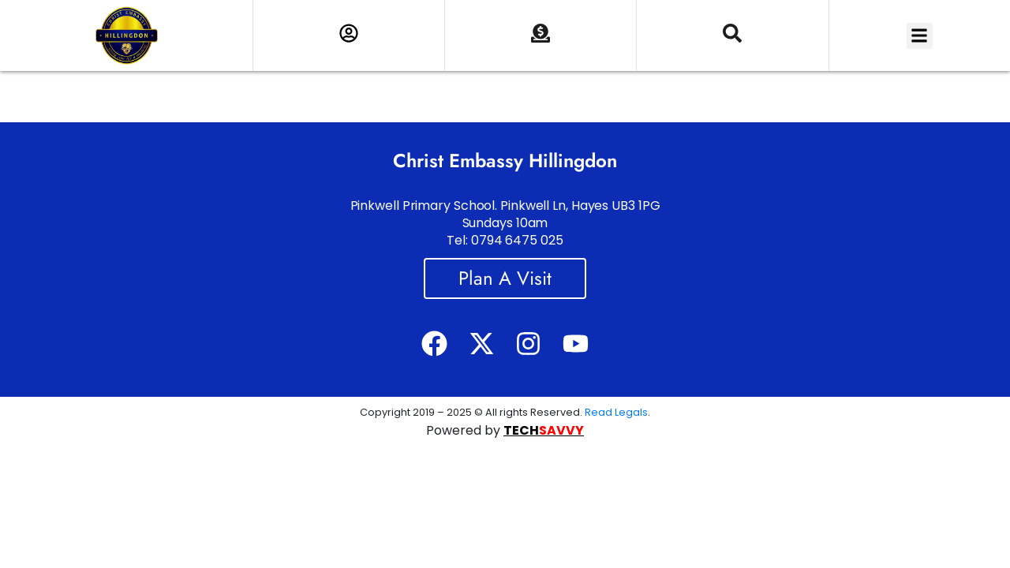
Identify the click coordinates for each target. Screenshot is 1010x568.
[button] (920, 36)
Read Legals (616, 412)
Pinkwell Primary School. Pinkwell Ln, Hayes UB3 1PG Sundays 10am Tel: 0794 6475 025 (505, 222)
